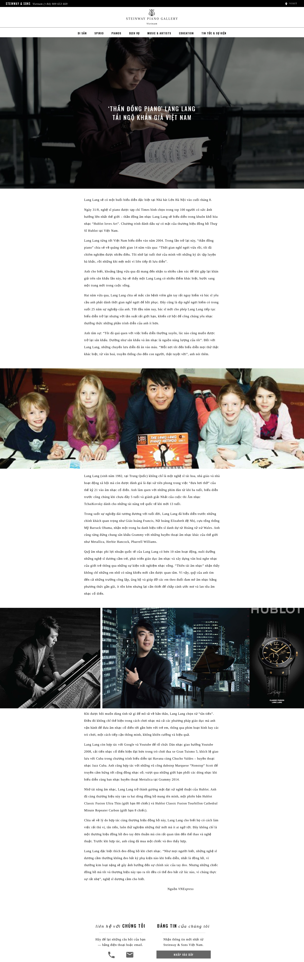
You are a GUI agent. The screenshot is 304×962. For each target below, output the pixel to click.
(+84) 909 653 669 (55, 4)
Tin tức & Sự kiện (213, 33)
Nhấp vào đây (183, 954)
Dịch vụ (134, 33)
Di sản (82, 33)
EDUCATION (186, 33)
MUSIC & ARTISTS (159, 33)
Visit (291, 3)
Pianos (116, 33)
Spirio (99, 33)
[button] (112, 957)
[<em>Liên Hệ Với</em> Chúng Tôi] (129, 957)
